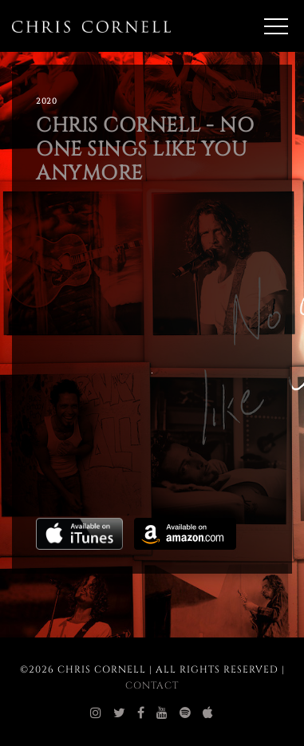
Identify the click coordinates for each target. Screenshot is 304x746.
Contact (152, 685)
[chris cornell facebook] (141, 713)
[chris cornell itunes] (208, 713)
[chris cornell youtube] (162, 713)
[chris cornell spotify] (185, 713)
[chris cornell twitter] (119, 713)
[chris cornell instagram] (96, 713)
